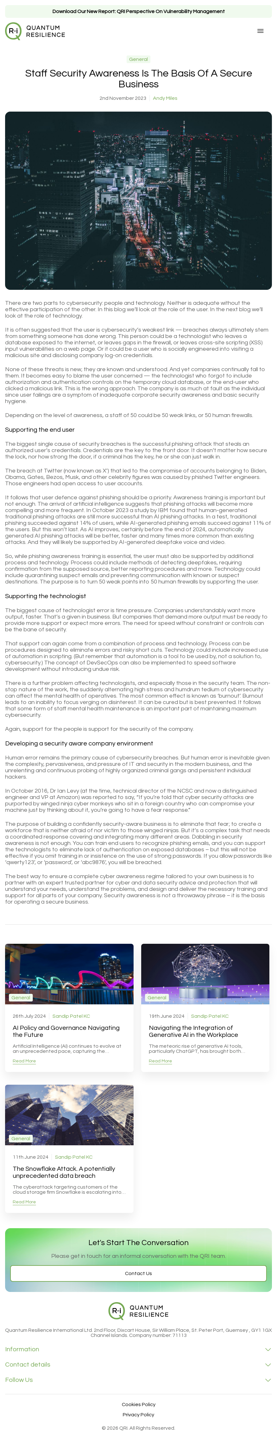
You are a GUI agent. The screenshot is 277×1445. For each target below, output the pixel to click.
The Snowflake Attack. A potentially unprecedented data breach (64, 1172)
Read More (24, 1061)
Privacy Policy (138, 1414)
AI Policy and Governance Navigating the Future (66, 1031)
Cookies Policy (139, 1404)
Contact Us (138, 1273)
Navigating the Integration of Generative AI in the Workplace (193, 1031)
